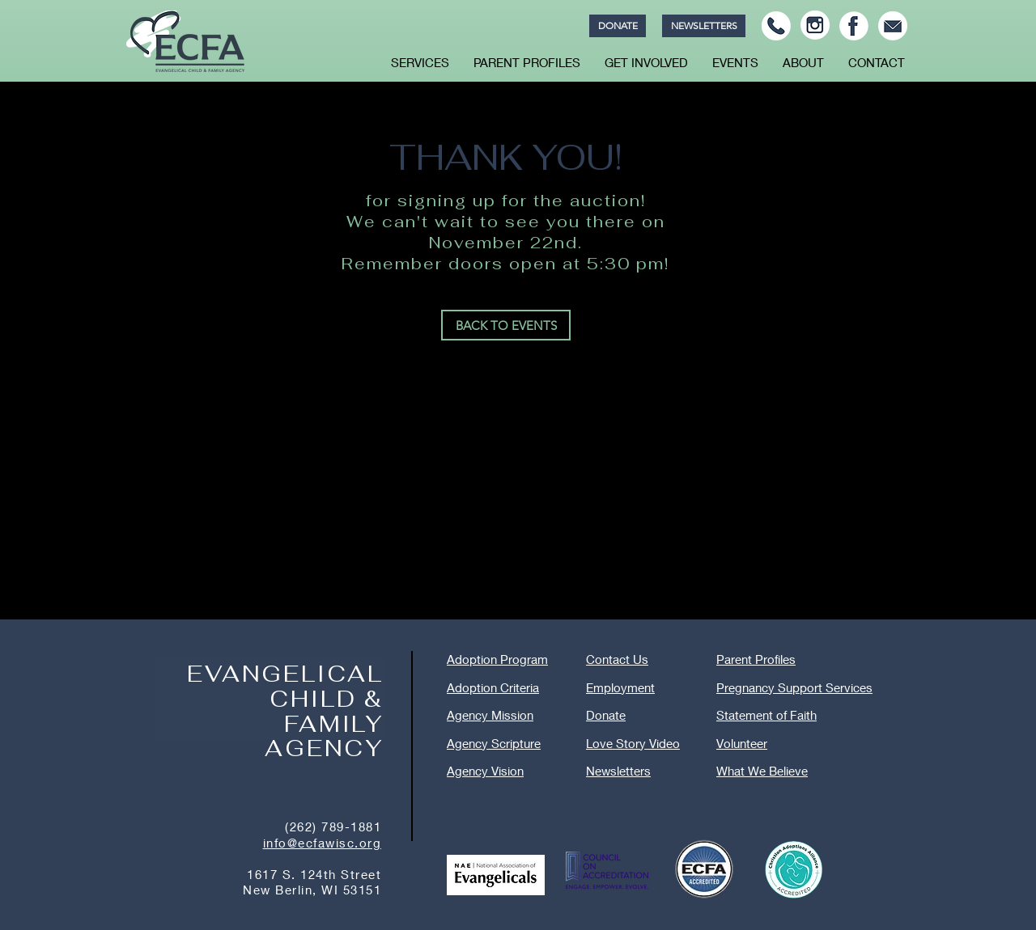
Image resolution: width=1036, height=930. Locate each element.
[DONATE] (617, 26)
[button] (420, 62)
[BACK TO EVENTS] (506, 325)
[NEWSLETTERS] (703, 26)
